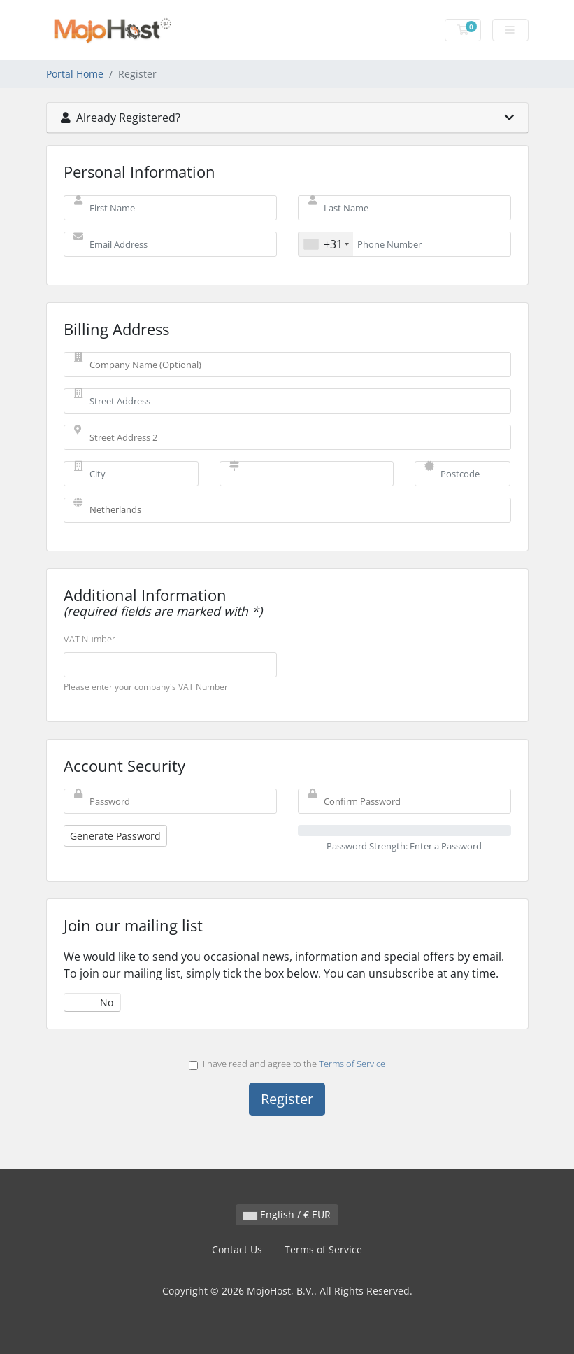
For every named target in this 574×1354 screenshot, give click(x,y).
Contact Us (237, 1249)
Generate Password (115, 835)
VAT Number (89, 639)
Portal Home (74, 73)
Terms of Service (352, 1063)
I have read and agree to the (287, 1063)
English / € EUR (287, 1214)
